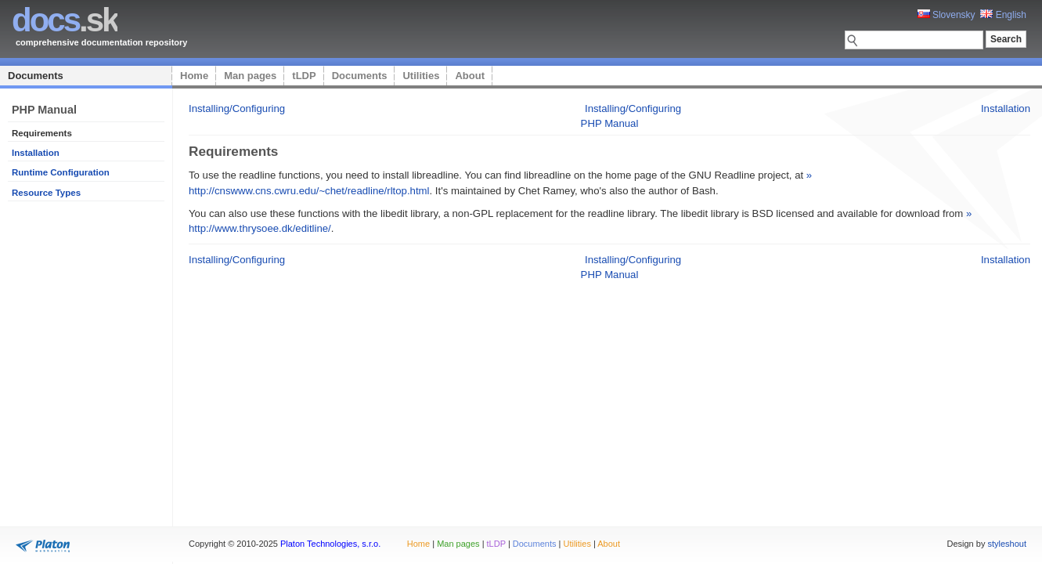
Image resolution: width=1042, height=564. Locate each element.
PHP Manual (610, 123)
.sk (64, 20)
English (1003, 14)
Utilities (420, 75)
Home (194, 75)
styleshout (1006, 543)
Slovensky (946, 14)
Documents (35, 75)
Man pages (250, 75)
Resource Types (46, 192)
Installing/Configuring (237, 108)
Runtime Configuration (61, 172)
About (470, 75)
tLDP (303, 75)
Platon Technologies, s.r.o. (330, 543)
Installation (35, 152)
